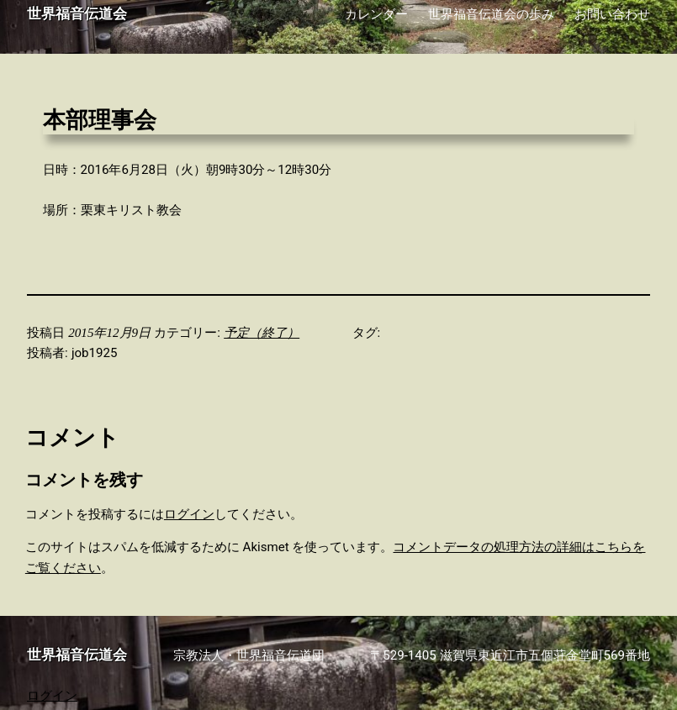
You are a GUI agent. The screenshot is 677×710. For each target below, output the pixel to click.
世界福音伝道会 (77, 14)
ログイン (189, 514)
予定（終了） (261, 332)
